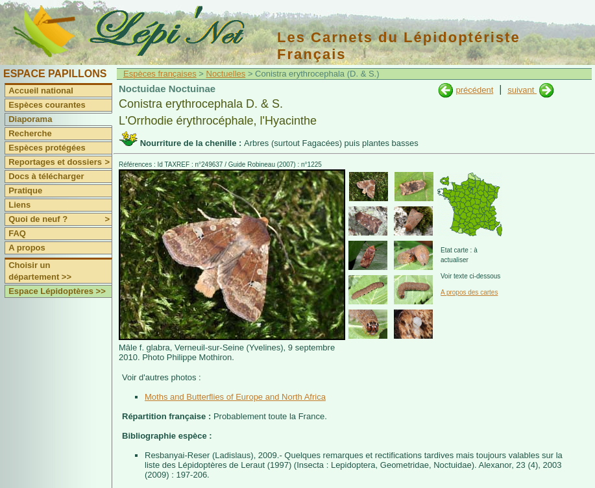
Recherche (29, 133)
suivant (522, 90)
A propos (26, 247)
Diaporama (30, 119)
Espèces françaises (160, 74)
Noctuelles (226, 74)
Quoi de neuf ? (60, 219)
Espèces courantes (47, 105)
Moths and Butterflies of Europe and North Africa (235, 397)
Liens (19, 205)
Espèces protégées (47, 147)
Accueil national (40, 90)
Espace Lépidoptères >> (57, 291)
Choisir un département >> (39, 271)
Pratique (25, 190)
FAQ (17, 233)
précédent (474, 90)
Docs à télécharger (46, 176)
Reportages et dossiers (60, 162)
